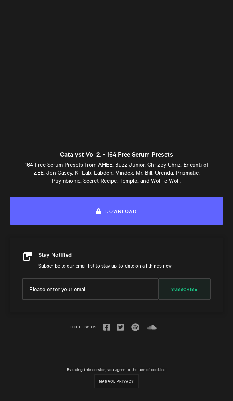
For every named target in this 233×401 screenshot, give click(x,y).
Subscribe (184, 289)
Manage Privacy (116, 381)
